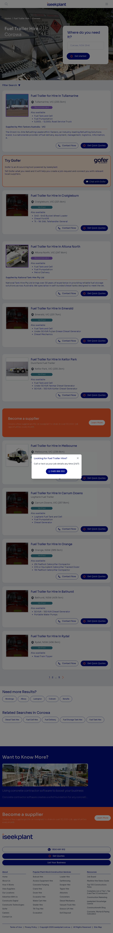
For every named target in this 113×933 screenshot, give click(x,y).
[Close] (77, 458)
